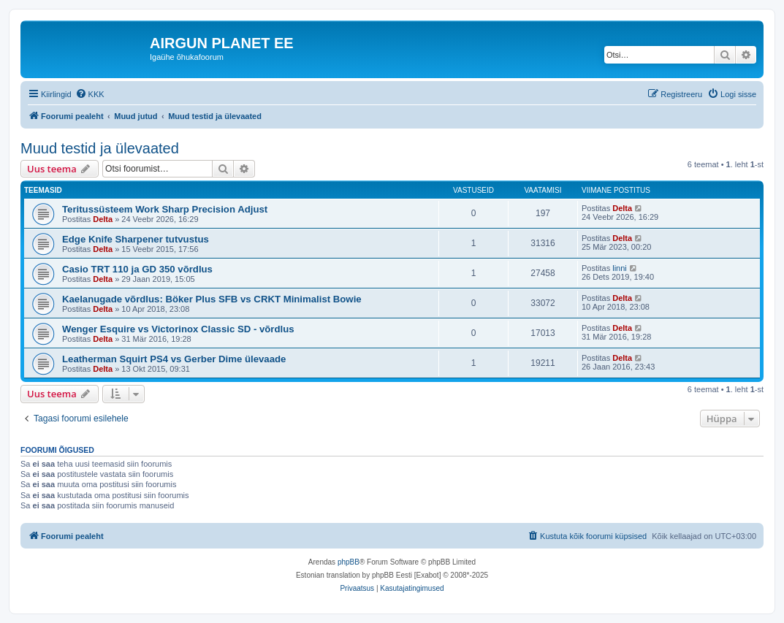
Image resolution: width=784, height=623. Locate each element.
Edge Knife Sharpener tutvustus (135, 239)
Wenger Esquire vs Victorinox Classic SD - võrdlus (178, 329)
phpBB (348, 562)
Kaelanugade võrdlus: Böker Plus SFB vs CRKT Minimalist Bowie (212, 299)
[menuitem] (89, 94)
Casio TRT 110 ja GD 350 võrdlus (137, 269)
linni (619, 268)
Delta (103, 219)
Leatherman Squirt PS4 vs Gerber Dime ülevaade (174, 358)
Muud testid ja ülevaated (99, 148)
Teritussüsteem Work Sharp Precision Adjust (164, 209)
